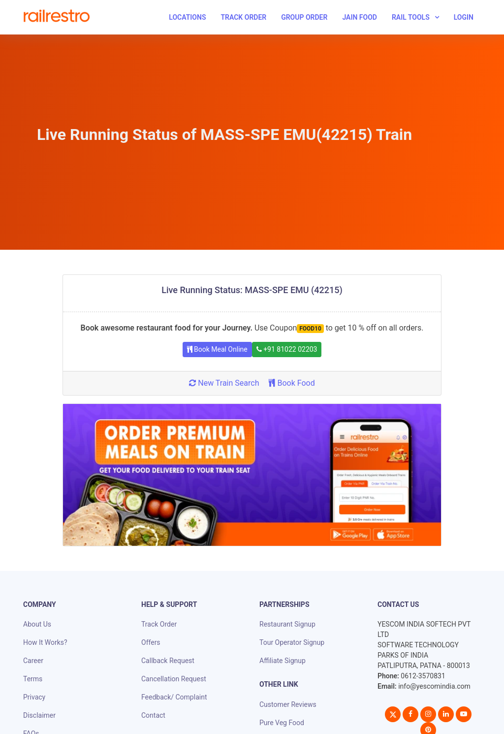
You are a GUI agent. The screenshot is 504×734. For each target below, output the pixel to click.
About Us (37, 624)
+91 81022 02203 (286, 349)
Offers (150, 642)
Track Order (243, 17)
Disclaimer (39, 715)
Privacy (34, 697)
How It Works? (45, 642)
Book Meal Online (217, 349)
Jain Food (359, 17)
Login (463, 17)
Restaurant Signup (287, 624)
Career (33, 661)
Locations (187, 17)
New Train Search (224, 383)
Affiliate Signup (282, 661)
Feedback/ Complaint (174, 697)
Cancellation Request (173, 679)
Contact (153, 715)
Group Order (304, 17)
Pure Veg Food (281, 723)
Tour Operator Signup (291, 642)
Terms (32, 679)
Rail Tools (411, 17)
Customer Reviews (287, 704)
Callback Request (167, 661)
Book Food (292, 383)
